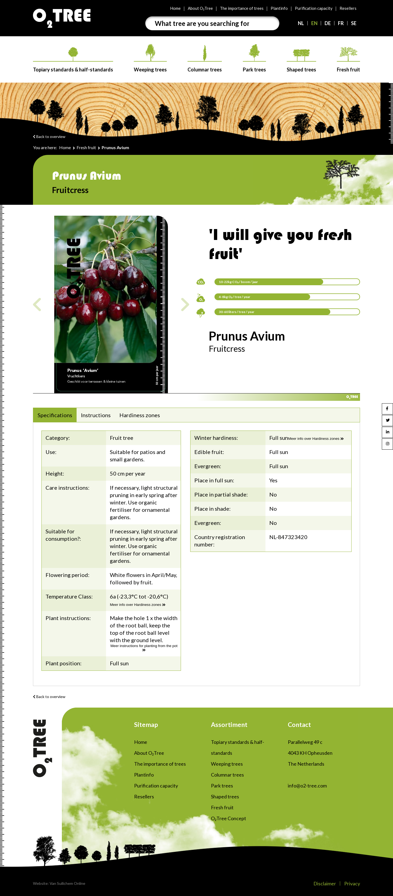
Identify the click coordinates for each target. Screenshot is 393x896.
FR (341, 23)
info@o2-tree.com (307, 786)
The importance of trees (242, 8)
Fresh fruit (348, 60)
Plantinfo (279, 8)
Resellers (348, 8)
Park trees (254, 58)
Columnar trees (205, 59)
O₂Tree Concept (228, 818)
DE (328, 23)
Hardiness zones (139, 415)
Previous (37, 304)
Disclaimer (324, 883)
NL (301, 23)
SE (353, 23)
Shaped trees (301, 61)
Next (185, 304)
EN (314, 23)
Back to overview (49, 136)
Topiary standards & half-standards (73, 60)
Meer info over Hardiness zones (137, 605)
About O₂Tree (200, 8)
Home (175, 8)
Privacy (352, 883)
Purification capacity (313, 8)
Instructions (96, 415)
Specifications (55, 415)
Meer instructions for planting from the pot (143, 648)
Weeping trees (150, 58)
